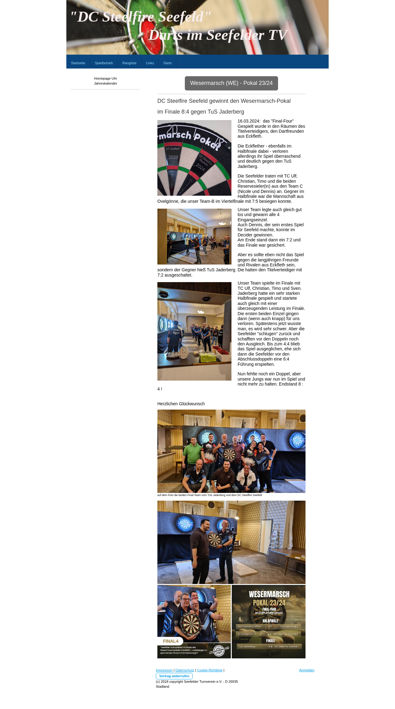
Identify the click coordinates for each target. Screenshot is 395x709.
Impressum (164, 670)
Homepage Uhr (105, 78)
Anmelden (306, 670)
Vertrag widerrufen (174, 676)
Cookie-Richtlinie (210, 670)
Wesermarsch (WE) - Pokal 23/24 (231, 83)
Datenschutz (184, 670)
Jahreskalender (105, 83)
